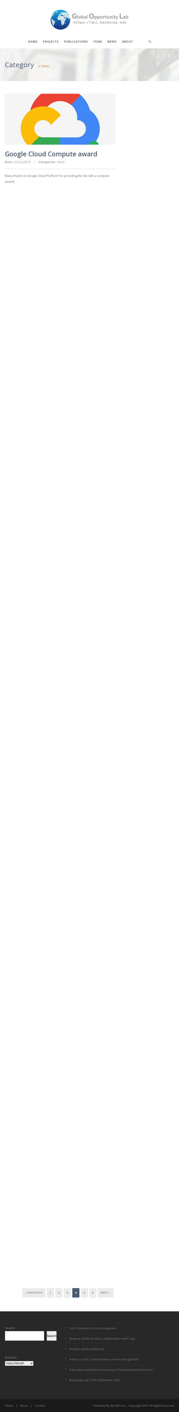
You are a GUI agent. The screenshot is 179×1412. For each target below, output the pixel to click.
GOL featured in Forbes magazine (92, 1328)
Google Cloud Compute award (51, 153)
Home (32, 42)
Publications (76, 42)
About (127, 42)
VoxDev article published (86, 1349)
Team (97, 42)
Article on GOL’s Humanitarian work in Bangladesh (104, 1359)
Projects (51, 42)
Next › (106, 1292)
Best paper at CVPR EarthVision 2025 (94, 1380)
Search (10, 1328)
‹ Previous (34, 1292)
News (112, 42)
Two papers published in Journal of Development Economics (111, 1370)
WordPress (118, 1405)
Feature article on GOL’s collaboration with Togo (102, 1338)
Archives (11, 1357)
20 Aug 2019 (22, 162)
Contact (40, 1405)
